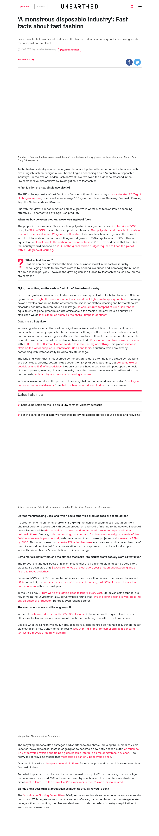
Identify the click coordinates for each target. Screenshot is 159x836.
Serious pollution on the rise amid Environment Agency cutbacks (61, 405)
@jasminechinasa (70, 50)
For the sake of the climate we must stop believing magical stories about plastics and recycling (80, 415)
